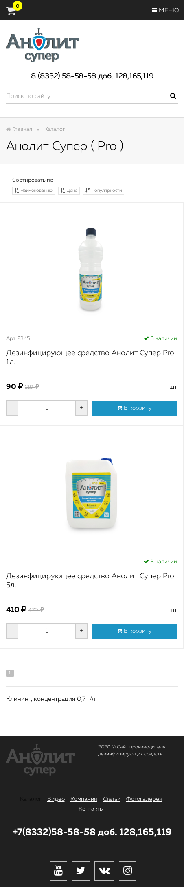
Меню (165, 10)
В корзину (134, 408)
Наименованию (34, 190)
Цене (69, 190)
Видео (56, 799)
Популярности (103, 190)
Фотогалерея (144, 799)
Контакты (91, 809)
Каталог (31, 799)
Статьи (111, 799)
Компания (83, 799)
